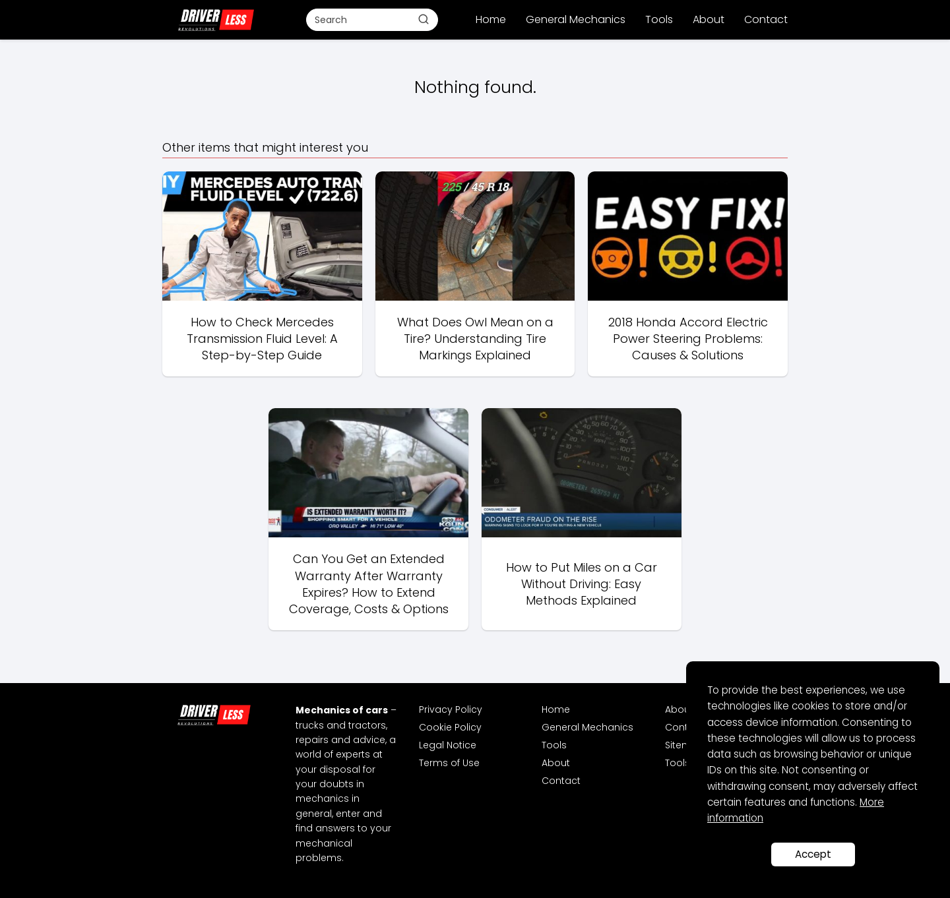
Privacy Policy (450, 709)
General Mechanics (575, 19)
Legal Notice (447, 745)
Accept (813, 854)
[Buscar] (423, 19)
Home (491, 19)
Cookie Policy (450, 727)
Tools (659, 19)
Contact (766, 19)
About (708, 19)
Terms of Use (449, 762)
